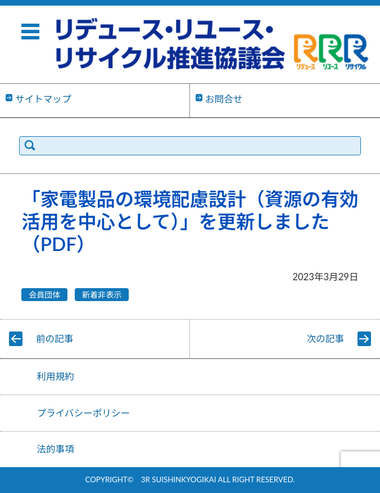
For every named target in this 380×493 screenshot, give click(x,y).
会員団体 (44, 294)
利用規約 (55, 376)
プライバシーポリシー (83, 413)
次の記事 (326, 338)
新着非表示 (101, 294)
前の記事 (55, 338)
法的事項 (55, 449)
